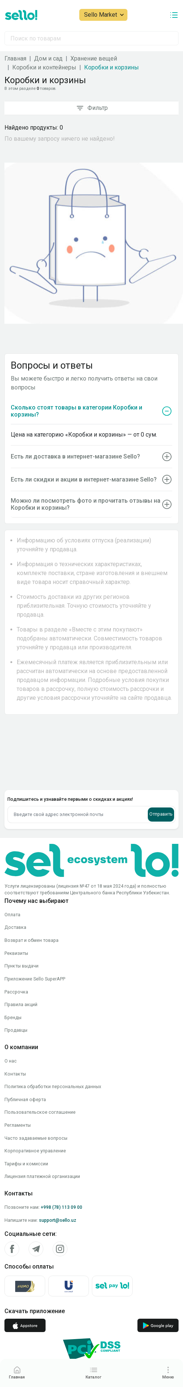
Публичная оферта (25, 1033)
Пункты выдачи (21, 900)
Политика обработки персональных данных (52, 1020)
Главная (15, 58)
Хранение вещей (93, 58)
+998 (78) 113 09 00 (61, 1141)
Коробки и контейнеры (44, 67)
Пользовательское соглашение (40, 1046)
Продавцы (15, 964)
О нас (10, 994)
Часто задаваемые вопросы (35, 1071)
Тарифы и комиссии (26, 1097)
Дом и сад (48, 58)
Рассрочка (16, 925)
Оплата (12, 848)
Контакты (15, 1007)
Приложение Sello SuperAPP (34, 912)
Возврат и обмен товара (31, 874)
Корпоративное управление (35, 1084)
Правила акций (20, 938)
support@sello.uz (57, 1153)
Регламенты (17, 1059)
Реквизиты (16, 887)
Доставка (15, 861)
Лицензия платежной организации (42, 1110)
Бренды (12, 951)
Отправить (161, 748)
